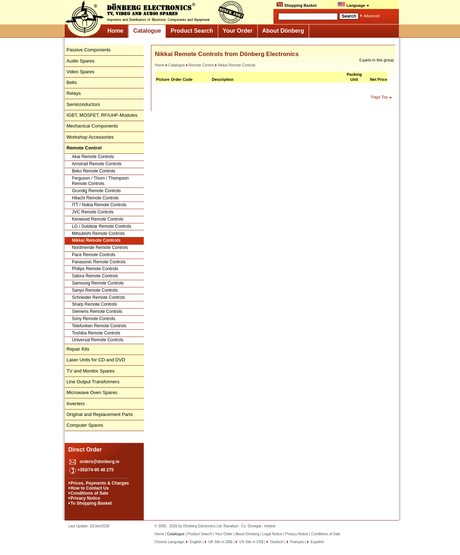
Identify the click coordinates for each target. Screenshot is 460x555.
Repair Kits (77, 349)
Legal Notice (272, 534)
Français (296, 542)
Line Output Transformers (92, 381)
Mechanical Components (92, 126)
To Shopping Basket (91, 503)
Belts (71, 82)
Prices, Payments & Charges (99, 483)
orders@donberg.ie (99, 461)
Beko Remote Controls (93, 171)
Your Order (238, 31)
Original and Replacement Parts (99, 414)
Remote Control (200, 65)
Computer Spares (84, 425)
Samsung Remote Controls (98, 283)
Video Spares (80, 71)
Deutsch (276, 542)
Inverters (75, 403)
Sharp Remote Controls (94, 304)
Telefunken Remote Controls (99, 325)
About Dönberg (283, 31)
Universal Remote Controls (97, 339)
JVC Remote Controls (93, 211)
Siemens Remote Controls (97, 311)
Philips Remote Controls (95, 268)
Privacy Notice (85, 498)
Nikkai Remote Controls (96, 240)
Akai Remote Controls (93, 156)
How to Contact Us (89, 488)
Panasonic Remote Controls (98, 261)
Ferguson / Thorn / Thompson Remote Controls (100, 181)
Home (115, 31)
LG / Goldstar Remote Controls (101, 226)
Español (317, 542)
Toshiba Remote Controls (96, 333)
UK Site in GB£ (220, 542)
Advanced (372, 16)
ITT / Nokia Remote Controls (99, 204)
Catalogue (147, 31)
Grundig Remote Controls (96, 190)
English (195, 542)
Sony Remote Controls (93, 318)
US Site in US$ (251, 542)
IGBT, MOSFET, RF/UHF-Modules (101, 115)
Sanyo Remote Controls (95, 290)
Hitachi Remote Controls (95, 197)
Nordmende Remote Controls (100, 247)
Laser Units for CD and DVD (95, 359)
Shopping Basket (296, 5)
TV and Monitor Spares (90, 371)
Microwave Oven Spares (92, 392)
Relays (73, 93)
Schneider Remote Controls (98, 297)
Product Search (192, 31)
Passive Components (88, 49)
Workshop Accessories (90, 137)
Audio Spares (80, 61)
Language (353, 5)
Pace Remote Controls (93, 254)
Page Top (379, 97)
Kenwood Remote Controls (97, 219)
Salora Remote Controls (95, 275)
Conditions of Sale (89, 493)
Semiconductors (83, 104)
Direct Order (85, 450)
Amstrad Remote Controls (96, 163)
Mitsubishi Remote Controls (98, 233)
